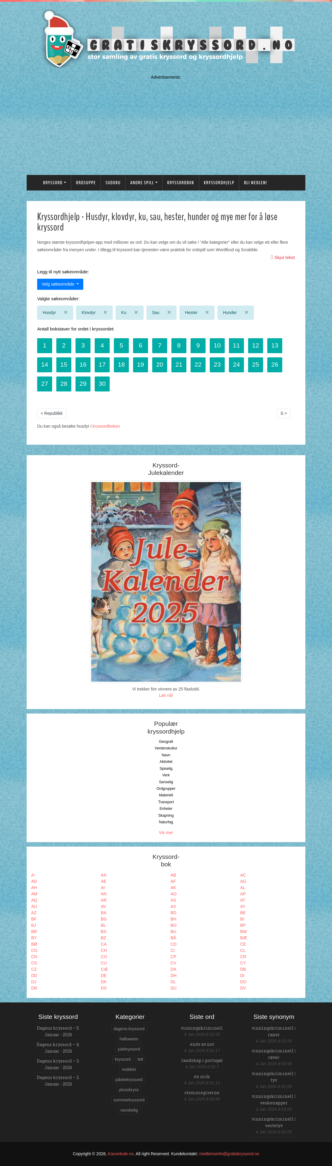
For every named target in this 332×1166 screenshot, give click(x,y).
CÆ (104, 969)
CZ (34, 969)
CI (172, 950)
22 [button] (197, 364)
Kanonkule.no (121, 1153)
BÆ (243, 937)
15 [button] (63, 364)
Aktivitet (165, 762)
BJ (33, 925)
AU (34, 906)
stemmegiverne (202, 1092)
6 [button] (140, 345)
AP (243, 893)
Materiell (166, 795)
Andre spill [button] (142, 182)
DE (104, 975)
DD (34, 975)
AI (103, 887)
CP (173, 956)
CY (243, 963)
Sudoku (113, 182)
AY (243, 906)
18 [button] (121, 364)
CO (104, 956)
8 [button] (179, 345)
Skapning (165, 815)
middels (129, 1069)
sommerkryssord (129, 1100)
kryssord (123, 1059)
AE (104, 881)
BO (173, 925)
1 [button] (44, 345)
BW (243, 931)
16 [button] (82, 364)
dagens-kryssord (129, 1028)
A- (33, 875)
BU (173, 931)
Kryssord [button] (53, 182)
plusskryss (129, 1089)
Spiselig (165, 768)
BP (243, 925)
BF (34, 919)
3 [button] (83, 345)
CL (243, 950)
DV (243, 988)
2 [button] (64, 345)
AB (173, 875)
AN (104, 893)
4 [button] (102, 345)
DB (243, 969)
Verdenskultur (166, 748)
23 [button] (217, 364)
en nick (202, 1076)
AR (104, 900)
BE (243, 912)
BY (34, 937)
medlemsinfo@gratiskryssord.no (229, 1153)
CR (243, 956)
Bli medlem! (255, 182)
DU (173, 988)
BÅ (173, 937)
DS (104, 988)
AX (173, 906)
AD (34, 881)
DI (242, 975)
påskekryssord (128, 1079)
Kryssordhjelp (219, 182)
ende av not (202, 1044)
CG (34, 950)
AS (173, 900)
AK (173, 887)
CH (104, 950)
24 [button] (236, 364)
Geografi (166, 742)
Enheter (165, 809)
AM (34, 893)
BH (173, 919)
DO (243, 981)
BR (34, 931)
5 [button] (121, 345)
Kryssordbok (180, 182)
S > (283, 413)
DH (173, 975)
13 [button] (274, 345)
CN (34, 956)
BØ (34, 944)
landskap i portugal (202, 1060)
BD (173, 912)
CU (104, 963)
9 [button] (198, 345)
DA (173, 969)
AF (173, 881)
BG (104, 919)
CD (173, 944)
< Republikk (52, 413)
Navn (166, 755)
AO (173, 893)
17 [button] (102, 364)
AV (103, 906)
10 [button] (217, 345)
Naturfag (166, 822)
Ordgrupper (166, 789)
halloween (129, 1039)
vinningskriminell (202, 1028)
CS (34, 963)
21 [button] (178, 364)
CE (243, 944)
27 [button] (44, 383)
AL (242, 887)
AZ (34, 912)
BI (242, 919)
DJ (33, 981)
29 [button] (82, 383)
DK (104, 981)
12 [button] (255, 345)
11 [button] (236, 345)
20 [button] (159, 364)
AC (243, 875)
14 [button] (44, 364)
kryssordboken (106, 426)
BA (104, 912)
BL (103, 925)
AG (243, 881)
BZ (103, 937)
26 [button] (274, 364)
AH (34, 887)
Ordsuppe (86, 182)
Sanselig (166, 782)
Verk (166, 775)
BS (104, 931)
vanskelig (129, 1110)
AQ (34, 900)
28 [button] (63, 383)
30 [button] (102, 383)
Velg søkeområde (59, 284)
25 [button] (255, 364)
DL (173, 981)
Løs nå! (166, 695)
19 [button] (140, 364)
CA (104, 944)
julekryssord (129, 1049)
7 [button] (160, 345)
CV (173, 963)
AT (242, 900)
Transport (166, 802)
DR (34, 988)
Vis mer (166, 832)
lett (140, 1059)
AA (104, 875)
